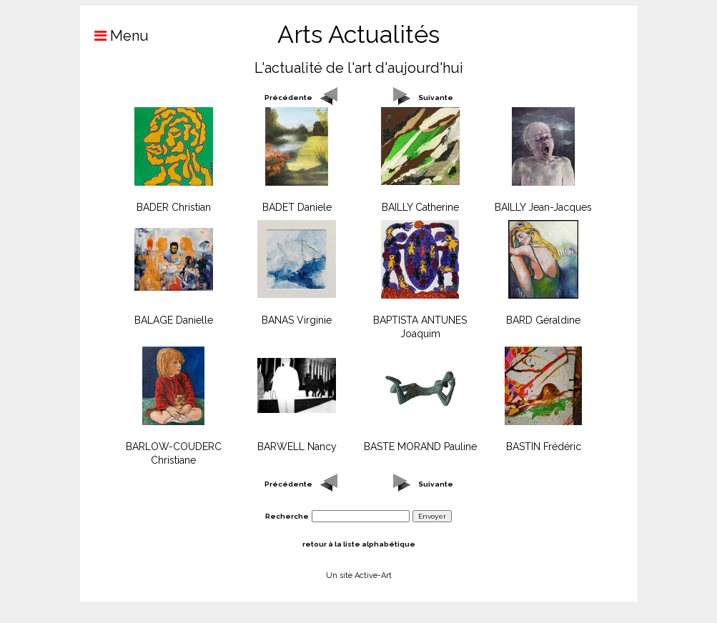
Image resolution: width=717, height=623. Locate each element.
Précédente (288, 97)
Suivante (435, 97)
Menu (114, 35)
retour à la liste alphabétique (358, 544)
